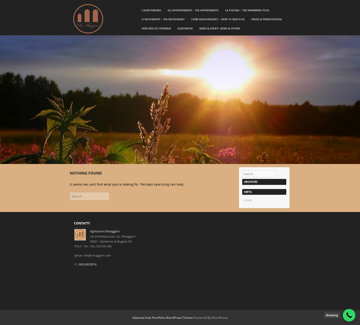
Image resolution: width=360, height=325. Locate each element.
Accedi (248, 200)
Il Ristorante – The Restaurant (163, 19)
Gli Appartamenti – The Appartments (193, 10)
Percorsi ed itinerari (156, 28)
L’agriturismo (151, 10)
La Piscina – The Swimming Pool (247, 10)
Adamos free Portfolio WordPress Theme (162, 318)
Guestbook (185, 28)
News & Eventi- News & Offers (219, 28)
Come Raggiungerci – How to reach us (218, 19)
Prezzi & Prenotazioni (266, 19)
